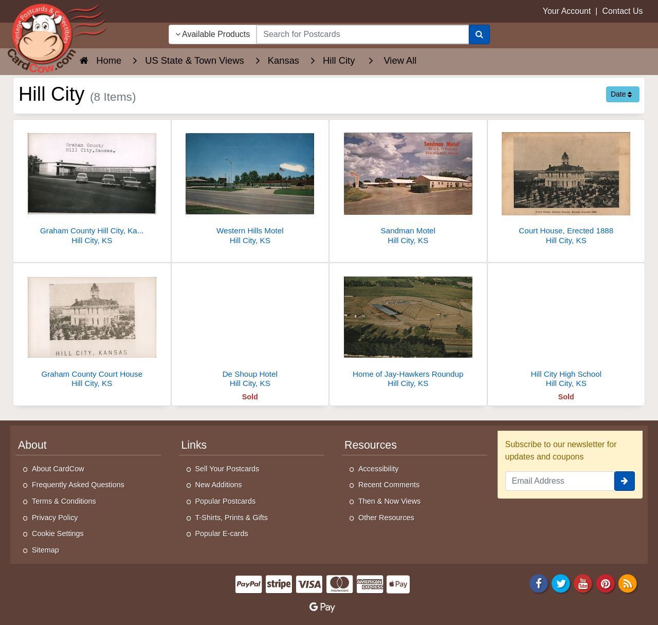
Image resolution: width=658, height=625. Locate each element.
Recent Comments (388, 485)
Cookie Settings (58, 533)
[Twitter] (561, 583)
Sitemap (45, 550)
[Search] (479, 34)
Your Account (567, 11)
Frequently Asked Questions (78, 485)
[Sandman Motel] (408, 184)
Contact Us (622, 11)
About (32, 445)
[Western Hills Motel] (250, 184)
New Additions (218, 485)
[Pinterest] (605, 583)
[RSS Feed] (627, 583)
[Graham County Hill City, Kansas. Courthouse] (92, 184)
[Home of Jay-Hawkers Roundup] (408, 328)
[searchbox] (362, 34)
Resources (370, 445)
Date (621, 94)
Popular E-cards (221, 533)
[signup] (624, 481)
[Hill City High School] (566, 328)
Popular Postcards (225, 501)
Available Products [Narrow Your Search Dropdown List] (212, 34)
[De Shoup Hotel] (250, 328)
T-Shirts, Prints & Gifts (231, 517)
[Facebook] (539, 583)
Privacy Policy (55, 517)
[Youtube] (583, 583)
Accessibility (378, 469)
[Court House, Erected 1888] (566, 184)
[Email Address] (560, 481)
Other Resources (386, 517)
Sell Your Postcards (227, 469)
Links (194, 445)
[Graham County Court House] (92, 328)
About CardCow (58, 469)
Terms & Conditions (64, 501)
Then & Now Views (389, 501)
